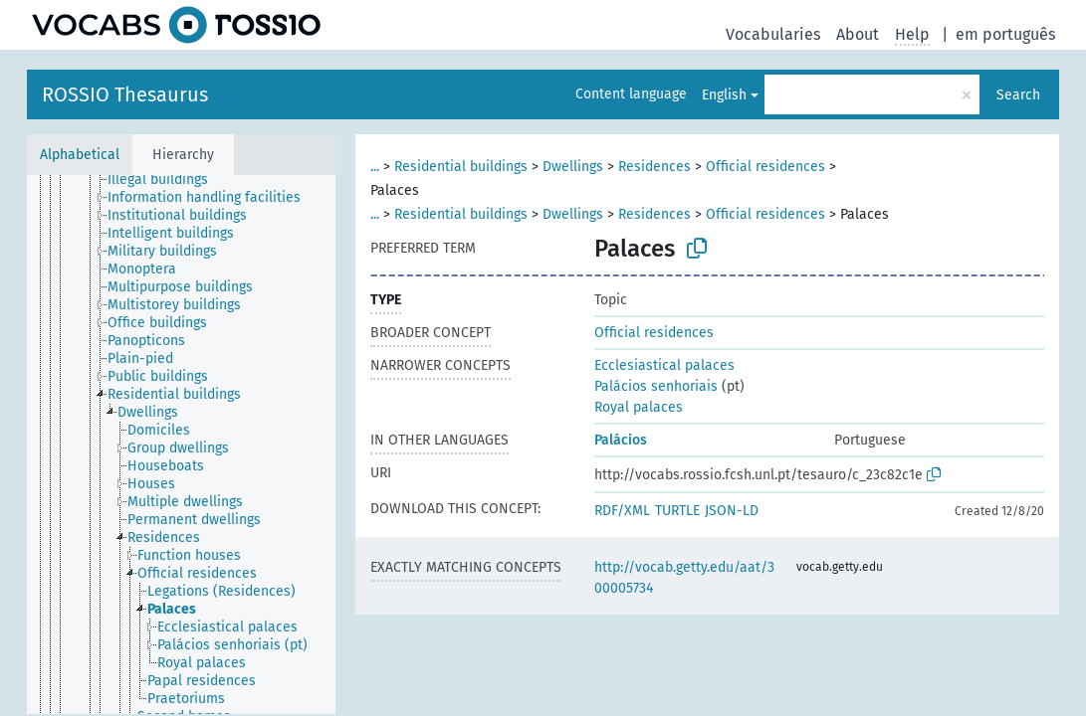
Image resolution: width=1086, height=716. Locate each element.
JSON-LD (732, 510)
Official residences (765, 166)
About (857, 34)
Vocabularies (773, 34)
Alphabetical (79, 154)
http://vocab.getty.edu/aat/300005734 (684, 578)
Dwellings (573, 166)
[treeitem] (166, 180)
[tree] (181, 444)
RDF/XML (622, 510)
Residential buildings (461, 166)
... (374, 166)
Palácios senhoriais (656, 386)
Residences (654, 166)
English (724, 95)
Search (1018, 95)
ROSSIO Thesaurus (125, 94)
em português (1005, 34)
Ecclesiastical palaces (664, 365)
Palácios (620, 440)
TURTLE (677, 510)
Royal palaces (638, 407)
